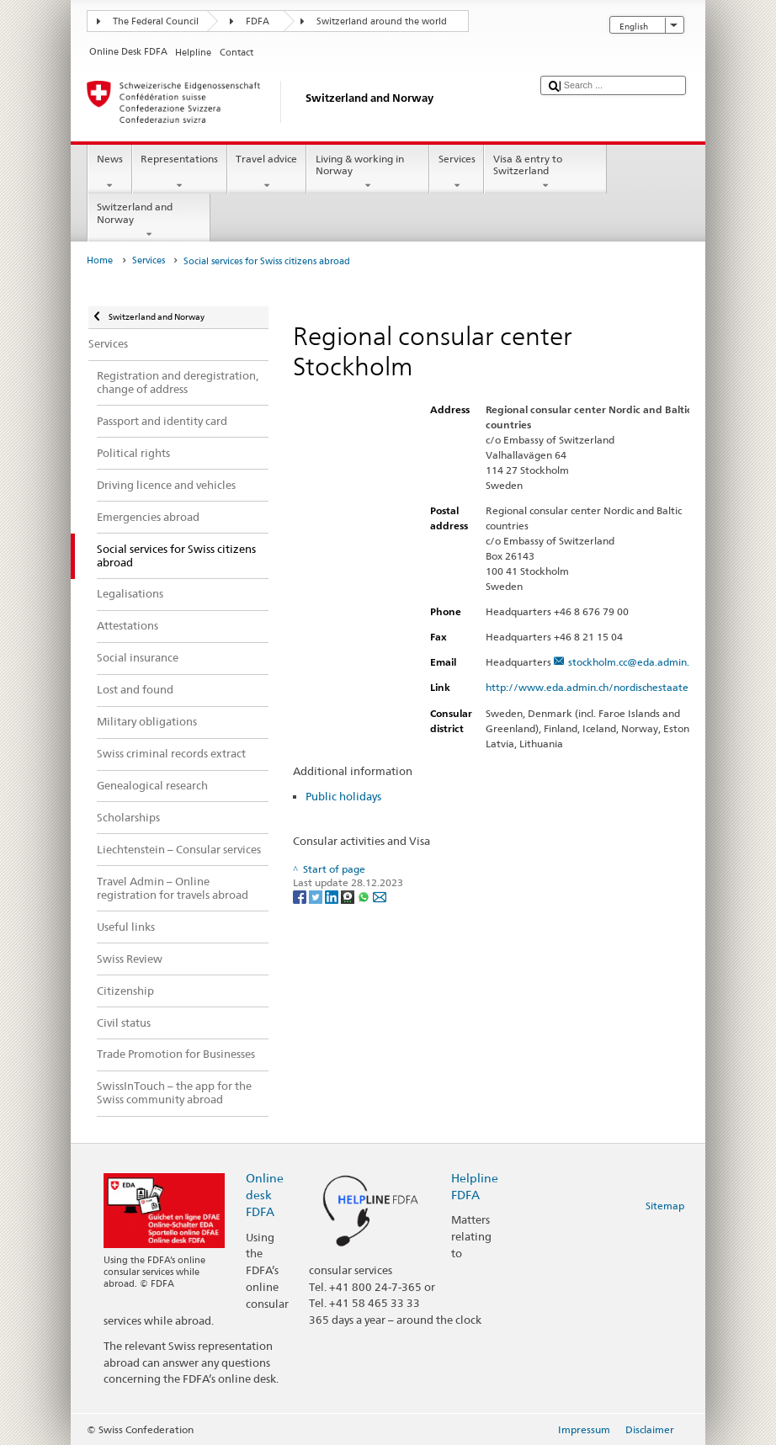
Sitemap (665, 1205)
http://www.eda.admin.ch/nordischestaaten (597, 687)
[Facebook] (301, 896)
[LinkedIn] (333, 896)
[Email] (379, 896)
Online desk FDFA (265, 1195)
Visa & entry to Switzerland (545, 172)
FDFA (257, 21)
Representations (179, 172)
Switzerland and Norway (149, 220)
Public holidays (343, 796)
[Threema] (349, 896)
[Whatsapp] (365, 896)
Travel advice (267, 172)
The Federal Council (156, 21)
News (109, 172)
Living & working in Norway (367, 172)
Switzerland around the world (381, 21)
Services (456, 172)
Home (100, 260)
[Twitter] (317, 896)
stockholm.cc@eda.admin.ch (633, 661)
